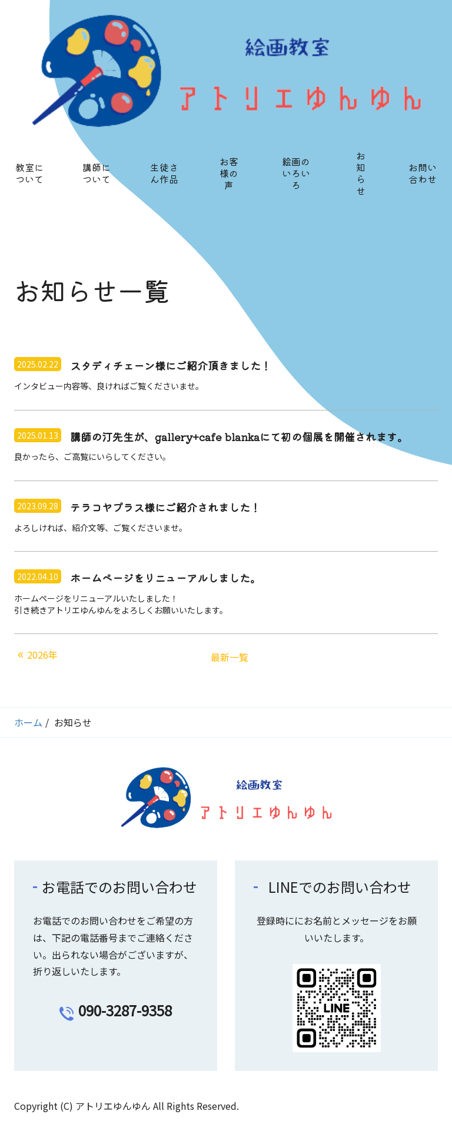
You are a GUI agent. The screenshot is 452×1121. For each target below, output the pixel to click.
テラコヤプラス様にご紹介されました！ (165, 507)
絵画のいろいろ (296, 173)
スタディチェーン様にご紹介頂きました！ (170, 366)
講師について (96, 173)
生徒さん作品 (164, 173)
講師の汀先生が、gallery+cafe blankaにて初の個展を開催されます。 (239, 437)
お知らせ (360, 173)
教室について (29, 173)
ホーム (28, 722)
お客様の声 (229, 173)
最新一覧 (229, 657)
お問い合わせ (422, 173)
